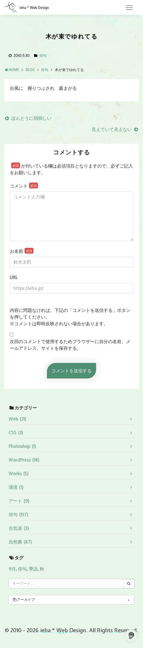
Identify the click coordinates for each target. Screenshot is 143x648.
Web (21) (18, 419)
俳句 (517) (18, 514)
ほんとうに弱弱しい (27, 118)
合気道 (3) (19, 528)
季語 (33, 569)
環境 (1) (16, 487)
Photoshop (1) (22, 446)
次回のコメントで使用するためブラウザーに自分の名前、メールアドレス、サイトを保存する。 (70, 344)
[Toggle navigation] (129, 7)
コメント (24, 186)
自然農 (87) (20, 542)
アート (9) (19, 501)
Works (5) (19, 473)
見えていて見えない (115, 129)
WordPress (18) (24, 460)
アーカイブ (23, 599)
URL (14, 277)
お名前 (22, 251)
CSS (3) (16, 432)
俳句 (43, 55)
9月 (12, 569)
